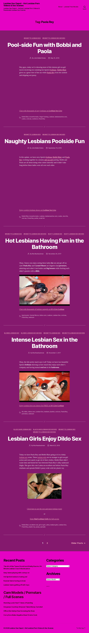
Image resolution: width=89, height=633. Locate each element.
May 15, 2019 (55, 58)
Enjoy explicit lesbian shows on (37, 210)
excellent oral (33, 525)
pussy (38, 527)
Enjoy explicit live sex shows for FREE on (41, 406)
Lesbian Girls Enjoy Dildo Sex (44, 438)
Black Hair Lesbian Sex (22, 429)
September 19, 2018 (55, 148)
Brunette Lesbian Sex (32, 38)
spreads (42, 527)
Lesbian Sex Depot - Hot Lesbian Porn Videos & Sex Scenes (21, 4)
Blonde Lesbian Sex (11, 333)
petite (36, 218)
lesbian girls (42, 457)
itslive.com (43, 315)
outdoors (35, 119)
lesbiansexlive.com (61, 117)
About (60, 7)
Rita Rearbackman (38, 254)
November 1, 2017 (55, 353)
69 (22, 411)
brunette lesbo (34, 117)
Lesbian (51, 117)
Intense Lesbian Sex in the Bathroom (44, 342)
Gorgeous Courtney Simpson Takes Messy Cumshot (23, 607)
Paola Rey (42, 119)
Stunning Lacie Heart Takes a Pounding (18, 603)
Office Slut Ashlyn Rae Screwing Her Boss (19, 611)
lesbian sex (23, 457)
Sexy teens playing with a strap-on (16, 573)
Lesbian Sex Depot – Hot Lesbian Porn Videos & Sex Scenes (31, 628)
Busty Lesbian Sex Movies (74, 234)
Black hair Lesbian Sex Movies (45, 429)
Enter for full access (44, 519)
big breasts (25, 315)
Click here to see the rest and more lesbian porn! (44, 509)
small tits (42, 218)
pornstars (25, 414)
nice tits (65, 216)
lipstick (52, 411)
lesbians (46, 411)
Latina (48, 525)
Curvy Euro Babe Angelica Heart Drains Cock (20, 615)
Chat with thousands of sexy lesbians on (40, 111)
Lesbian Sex (57, 315)
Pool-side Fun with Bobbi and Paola (44, 47)
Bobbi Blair (25, 117)
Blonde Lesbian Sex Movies (31, 333)
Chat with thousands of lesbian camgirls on (41, 309)
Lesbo (24, 119)
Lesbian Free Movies (71, 7)
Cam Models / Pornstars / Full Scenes (22, 594)
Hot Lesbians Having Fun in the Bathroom (44, 243)
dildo (25, 411)
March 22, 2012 (55, 445)
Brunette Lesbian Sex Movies (54, 38)
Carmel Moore (34, 315)
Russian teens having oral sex (14, 581)
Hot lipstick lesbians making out (15, 577)
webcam (31, 317)
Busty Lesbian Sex (55, 234)
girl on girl (42, 525)
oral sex (28, 119)
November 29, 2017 (54, 254)
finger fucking (43, 117)
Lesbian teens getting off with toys (16, 585)
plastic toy (32, 527)
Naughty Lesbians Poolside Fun (44, 141)
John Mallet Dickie (40, 58)
